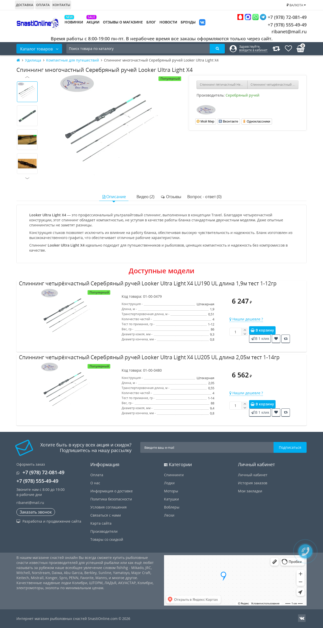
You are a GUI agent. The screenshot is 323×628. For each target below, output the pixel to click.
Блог (151, 22)
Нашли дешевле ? (246, 319)
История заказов (252, 483)
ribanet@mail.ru (289, 31)
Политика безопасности (111, 499)
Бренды (188, 22)
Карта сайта (101, 523)
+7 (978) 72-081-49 (272, 17)
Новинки (74, 22)
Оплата (43, 5)
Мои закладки (250, 491)
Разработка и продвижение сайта (48, 521)
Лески (169, 515)
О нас (95, 483)
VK (202, 22)
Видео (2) (145, 196)
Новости (168, 22)
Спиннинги (174, 474)
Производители (104, 531)
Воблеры (171, 507)
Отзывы (170, 196)
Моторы (171, 491)
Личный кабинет (252, 474)
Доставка (24, 5)
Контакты (61, 5)
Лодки (169, 483)
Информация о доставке (111, 491)
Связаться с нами (105, 515)
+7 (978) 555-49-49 (283, 25)
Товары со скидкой (106, 539)
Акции (93, 22)
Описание (114, 196)
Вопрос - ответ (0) (204, 196)
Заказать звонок (36, 512)
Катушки (171, 499)
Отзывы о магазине (123, 22)
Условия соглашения (108, 507)
